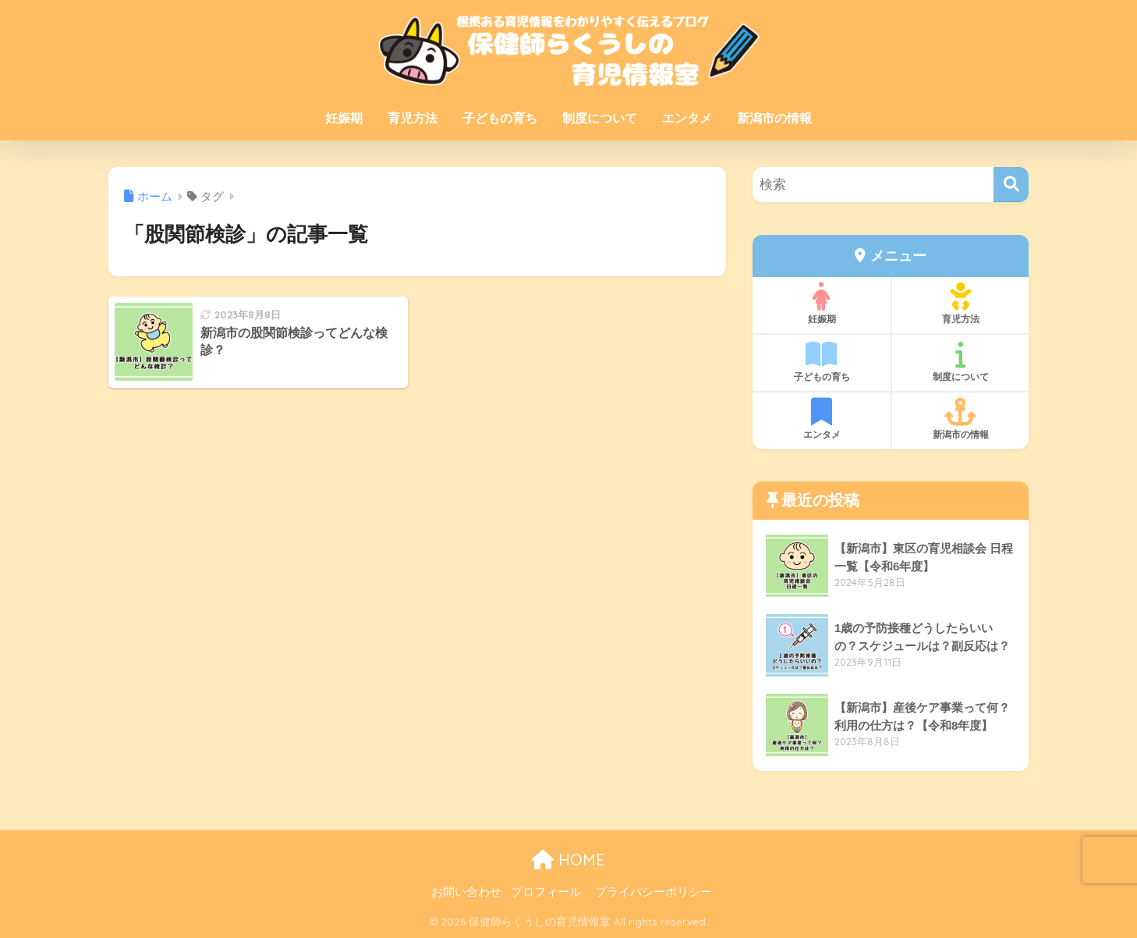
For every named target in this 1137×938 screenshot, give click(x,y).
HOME (568, 859)
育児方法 (412, 118)
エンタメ (687, 118)
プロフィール (546, 892)
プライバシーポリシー (653, 892)
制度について (599, 118)
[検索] (1011, 184)
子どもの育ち (499, 118)
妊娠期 (344, 118)
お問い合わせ (466, 892)
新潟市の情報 (774, 118)
